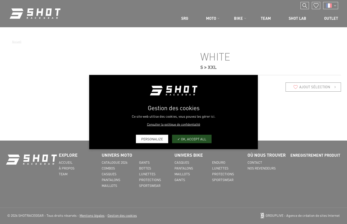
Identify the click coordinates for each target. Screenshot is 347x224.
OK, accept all (191, 139)
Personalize (152, 139)
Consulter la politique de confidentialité (173, 124)
